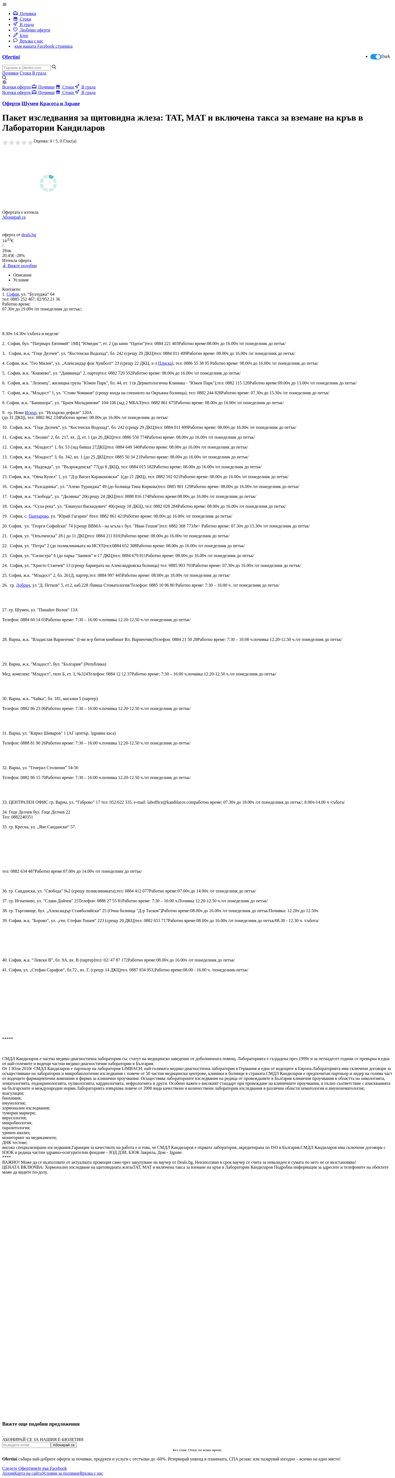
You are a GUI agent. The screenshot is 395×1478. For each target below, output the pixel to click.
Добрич (23, 585)
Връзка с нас (28, 41)
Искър (30, 412)
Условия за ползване (61, 1473)
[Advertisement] (43, 1257)
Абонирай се (14, 217)
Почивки (24, 13)
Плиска (165, 363)
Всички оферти (17, 87)
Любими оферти (31, 30)
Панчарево (39, 516)
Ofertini (11, 57)
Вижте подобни (19, 265)
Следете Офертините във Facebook (34, 1468)
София (13, 294)
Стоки (22, 19)
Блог (21, 35)
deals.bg (28, 234)
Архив (8, 1473)
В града (23, 24)
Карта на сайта (28, 1473)
